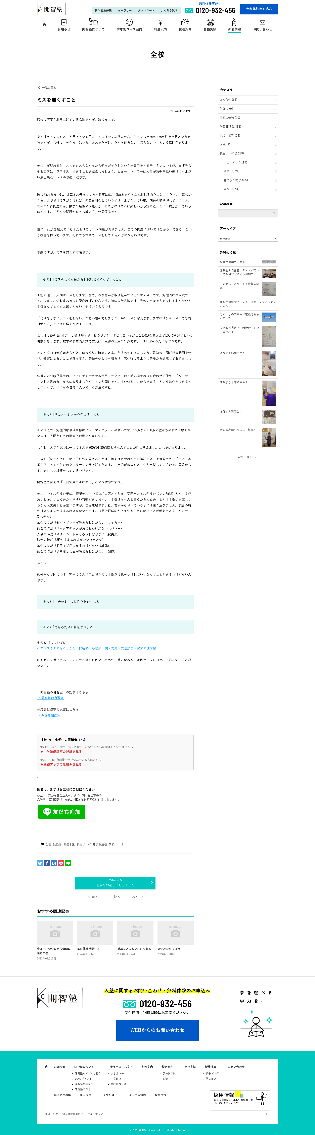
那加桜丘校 (100, 844)
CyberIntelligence (176, 1130)
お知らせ (63, 29)
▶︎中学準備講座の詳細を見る (61, 752)
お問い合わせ (262, 29)
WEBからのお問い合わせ (157, 1030)
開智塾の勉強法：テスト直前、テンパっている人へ (248, 304)
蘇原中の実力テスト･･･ (234, 262)
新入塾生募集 (103, 10)
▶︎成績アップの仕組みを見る (61, 764)
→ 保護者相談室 (48, 715)
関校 (112, 844)
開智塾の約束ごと (85, 1084)
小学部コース (118, 1073)
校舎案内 (185, 29)
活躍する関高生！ (231, 411)
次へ (135, 897)
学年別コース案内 (129, 29)
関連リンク (51, 1114)
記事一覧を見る (248, 457)
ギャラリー (125, 10)
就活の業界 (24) (230, 135)
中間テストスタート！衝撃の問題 (239, 285)
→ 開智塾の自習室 (50, 698)
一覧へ (115, 897)
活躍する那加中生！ (232, 353)
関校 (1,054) (232, 189)
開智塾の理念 (83, 1089)
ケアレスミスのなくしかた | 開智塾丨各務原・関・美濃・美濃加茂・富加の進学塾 (96, 648)
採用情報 (160, 1095)
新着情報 (234, 29)
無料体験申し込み (259, 9)
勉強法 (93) (227, 108)
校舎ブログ (84, 844)
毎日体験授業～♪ (88, 948)
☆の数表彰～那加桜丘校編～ (238, 429)
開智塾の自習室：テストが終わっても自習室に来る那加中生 (239, 272)
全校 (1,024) (232, 171)
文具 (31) (226, 144)
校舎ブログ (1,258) (232, 153)
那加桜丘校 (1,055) (236, 180)
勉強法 (57, 844)
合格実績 (210, 29)
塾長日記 (69, 844)
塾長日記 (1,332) (230, 126)
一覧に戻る (49, 87)
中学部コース (118, 1078)
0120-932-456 (165, 1003)
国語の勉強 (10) (230, 117)
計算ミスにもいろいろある (134, 948)
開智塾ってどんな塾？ (88, 1073)
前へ (95, 897)
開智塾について (93, 29)
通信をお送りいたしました (115, 885)
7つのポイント (83, 1078)
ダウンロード (146, 10)
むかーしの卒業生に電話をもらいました (239, 316)
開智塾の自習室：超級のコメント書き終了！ (239, 329)
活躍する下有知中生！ (234, 382)
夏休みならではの (169, 948)
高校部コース (118, 1084)
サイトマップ (95, 1114)
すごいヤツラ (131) (236, 162)
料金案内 (160, 29)
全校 (48, 844)
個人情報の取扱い (72, 1114)
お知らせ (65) (228, 99)
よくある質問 (169, 10)
